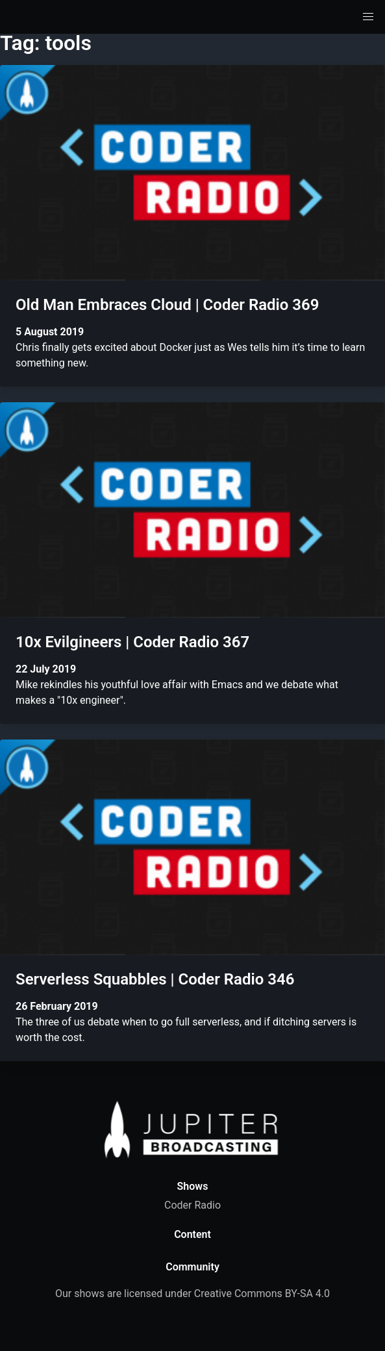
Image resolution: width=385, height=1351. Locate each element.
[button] (368, 17)
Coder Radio (192, 1205)
